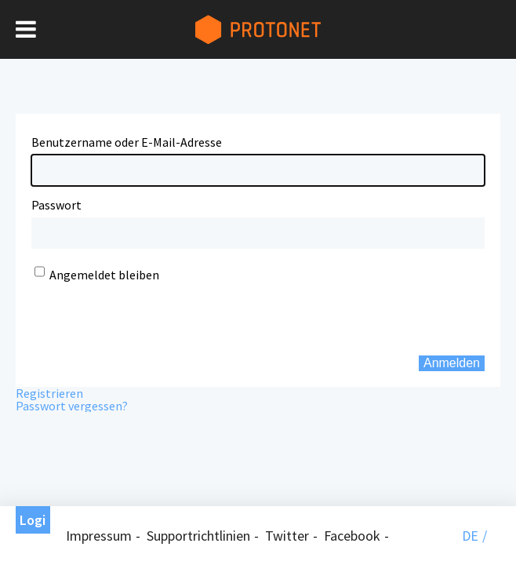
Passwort (56, 205)
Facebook (352, 536)
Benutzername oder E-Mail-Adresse (126, 142)
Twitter (287, 536)
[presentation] (126, 306)
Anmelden (451, 363)
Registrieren (49, 393)
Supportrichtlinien (198, 536)
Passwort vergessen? (72, 406)
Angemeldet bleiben (104, 274)
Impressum (99, 536)
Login (32, 522)
